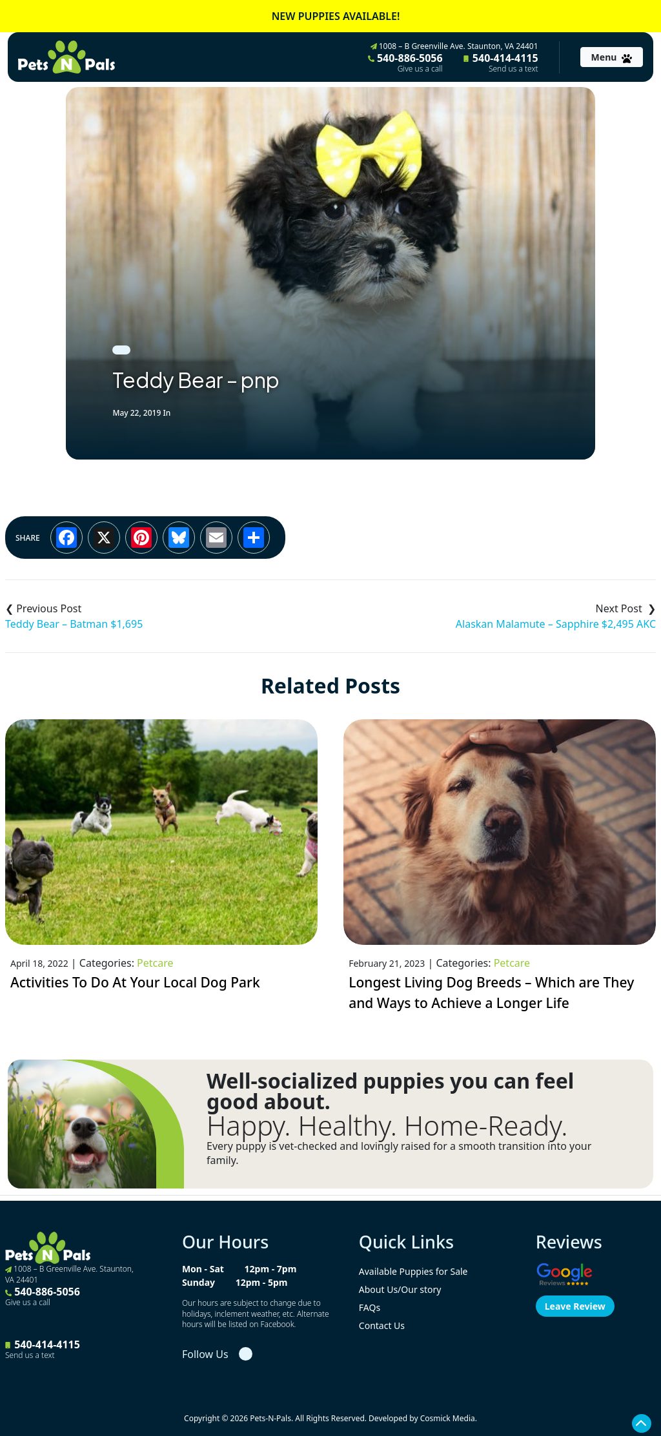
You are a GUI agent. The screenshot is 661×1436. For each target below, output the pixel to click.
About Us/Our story (400, 1289)
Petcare (155, 963)
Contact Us (382, 1325)
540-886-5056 (405, 62)
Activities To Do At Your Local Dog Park (135, 982)
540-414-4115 (500, 62)
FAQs (369, 1307)
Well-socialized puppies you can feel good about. (390, 1091)
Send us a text (513, 68)
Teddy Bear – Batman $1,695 (74, 624)
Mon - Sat (203, 1269)
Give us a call (420, 68)
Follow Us (205, 1354)
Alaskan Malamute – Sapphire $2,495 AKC (556, 624)
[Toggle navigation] (611, 57)
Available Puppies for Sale (413, 1271)
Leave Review (575, 1306)
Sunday (198, 1282)
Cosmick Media (447, 1418)
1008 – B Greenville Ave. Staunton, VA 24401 (454, 46)
